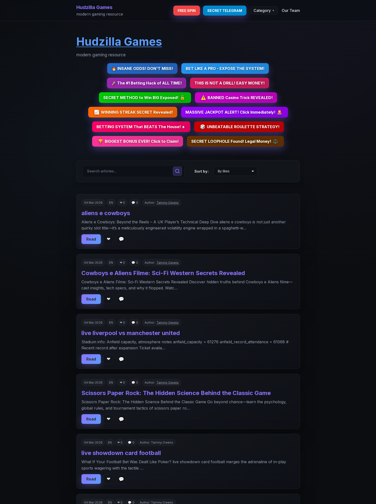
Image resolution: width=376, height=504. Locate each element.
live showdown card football (121, 452)
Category (264, 10)
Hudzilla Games (94, 7)
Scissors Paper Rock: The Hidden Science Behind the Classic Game (176, 392)
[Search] (177, 171)
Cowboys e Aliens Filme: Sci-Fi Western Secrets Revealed (163, 273)
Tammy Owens (168, 202)
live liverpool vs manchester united (130, 332)
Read (91, 239)
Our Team (291, 10)
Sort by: (201, 171)
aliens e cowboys (105, 213)
